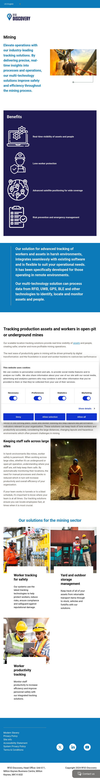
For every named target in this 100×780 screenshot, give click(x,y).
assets (76, 343)
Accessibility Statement (15, 743)
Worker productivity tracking (22, 670)
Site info (7, 739)
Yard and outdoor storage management (73, 579)
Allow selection (50, 417)
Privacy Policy (10, 736)
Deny (18, 417)
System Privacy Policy (14, 746)
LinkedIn (77, 747)
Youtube (91, 747)
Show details (85, 408)
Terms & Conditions (13, 750)
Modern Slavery (11, 732)
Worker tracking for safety (25, 577)
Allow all (81, 417)
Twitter (63, 747)
